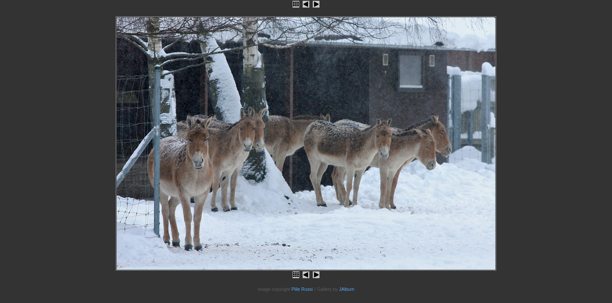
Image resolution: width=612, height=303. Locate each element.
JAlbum (346, 289)
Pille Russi (302, 289)
